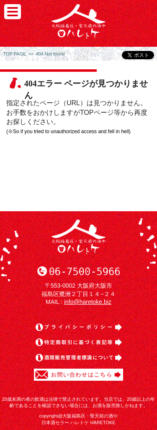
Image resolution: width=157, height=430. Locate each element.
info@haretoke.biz (87, 301)
